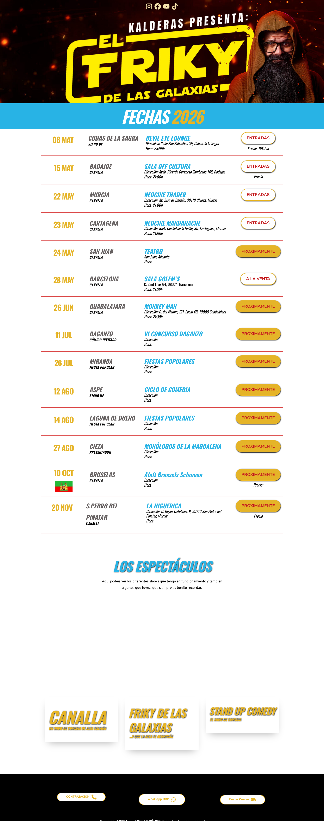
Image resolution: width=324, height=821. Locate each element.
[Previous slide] (18, 52)
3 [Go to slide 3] (172, 92)
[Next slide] (306, 52)
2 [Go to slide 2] (164, 92)
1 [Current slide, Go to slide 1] (156, 92)
